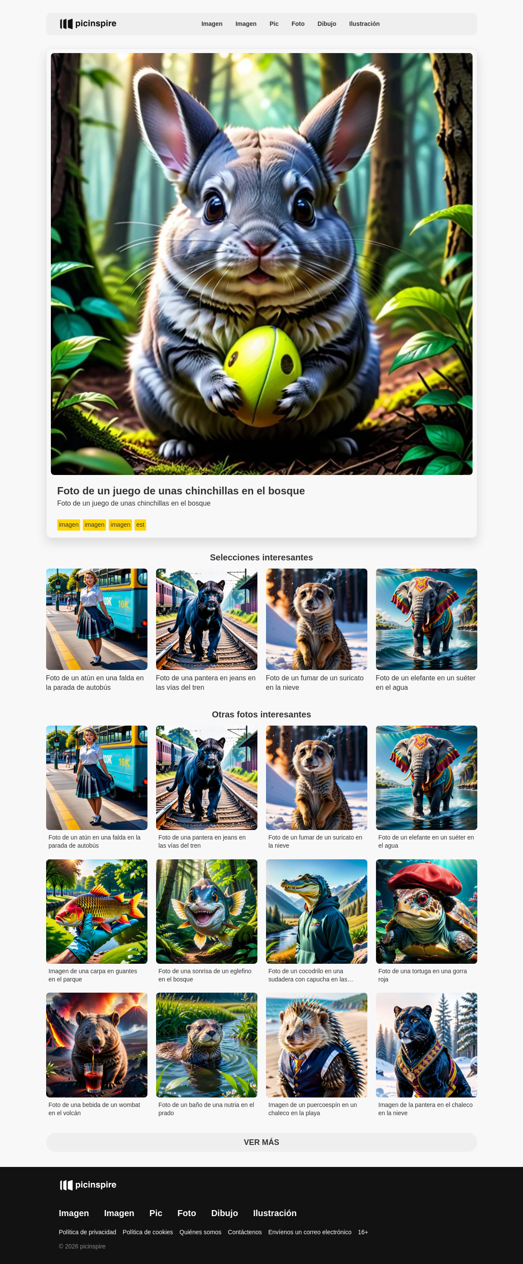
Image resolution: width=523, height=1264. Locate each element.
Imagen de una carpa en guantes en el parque (93, 975)
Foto (297, 23)
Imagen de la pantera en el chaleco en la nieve (426, 1109)
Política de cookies (148, 1232)
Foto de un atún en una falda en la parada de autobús (95, 841)
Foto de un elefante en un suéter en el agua (426, 841)
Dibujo (327, 23)
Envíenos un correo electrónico (309, 1232)
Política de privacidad (87, 1232)
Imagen (211, 23)
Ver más (261, 1142)
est (140, 524)
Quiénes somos (200, 1232)
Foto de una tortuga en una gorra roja (423, 975)
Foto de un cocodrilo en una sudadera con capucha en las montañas (308, 976)
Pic (274, 23)
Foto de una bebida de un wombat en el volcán (95, 1109)
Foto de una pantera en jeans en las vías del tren (202, 841)
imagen (69, 524)
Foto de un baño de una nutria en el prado (206, 1109)
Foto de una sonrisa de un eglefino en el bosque (205, 975)
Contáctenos (245, 1232)
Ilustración (364, 23)
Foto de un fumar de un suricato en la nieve (316, 841)
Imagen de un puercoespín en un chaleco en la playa (313, 1109)
